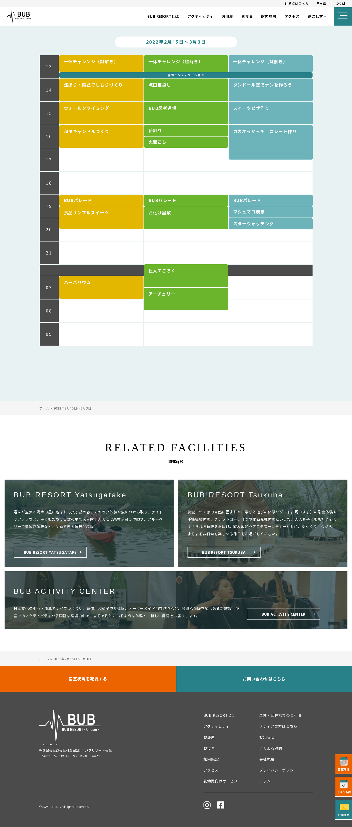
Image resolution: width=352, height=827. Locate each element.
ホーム (44, 408)
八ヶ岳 (321, 3)
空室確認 (343, 769)
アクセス (292, 16)
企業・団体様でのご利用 (280, 715)
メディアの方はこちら (278, 726)
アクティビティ (200, 16)
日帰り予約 (343, 792)
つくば (341, 3)
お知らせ (266, 737)
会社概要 (266, 759)
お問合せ (343, 815)
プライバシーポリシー (278, 770)
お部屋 (227, 16)
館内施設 (268, 16)
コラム (265, 781)
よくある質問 (270, 748)
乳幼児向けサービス (220, 781)
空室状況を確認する (87, 679)
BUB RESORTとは (163, 16)
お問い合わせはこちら (264, 679)
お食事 (247, 16)
